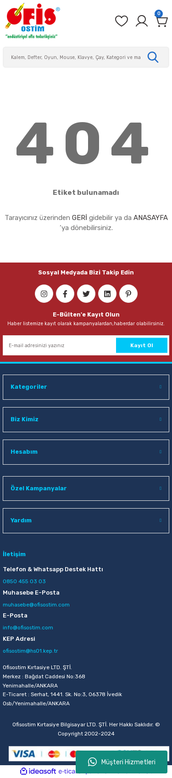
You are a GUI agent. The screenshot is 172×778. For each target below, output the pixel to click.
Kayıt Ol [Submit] (141, 345)
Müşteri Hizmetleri (121, 762)
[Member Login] (141, 21)
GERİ (79, 218)
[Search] (86, 57)
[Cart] (162, 21)
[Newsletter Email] (86, 345)
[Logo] (32, 21)
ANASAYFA (150, 218)
